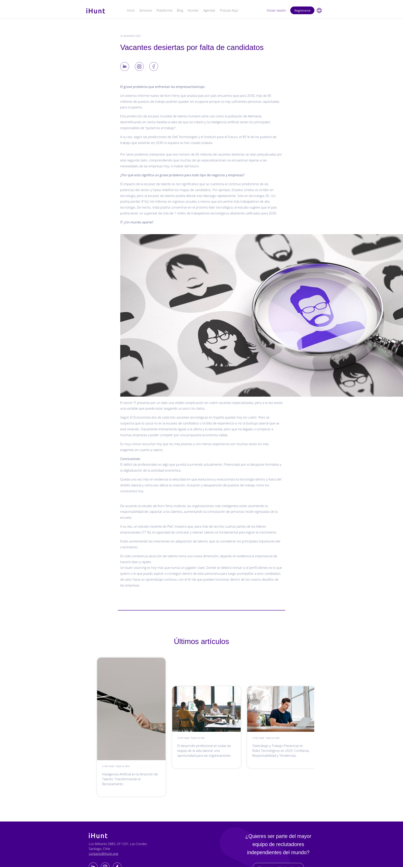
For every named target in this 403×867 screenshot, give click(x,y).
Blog (180, 10)
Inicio (131, 10)
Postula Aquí (229, 10)
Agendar (209, 10)
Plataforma (164, 10)
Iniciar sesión (276, 10)
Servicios (145, 10)
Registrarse (302, 10)
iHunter (193, 10)
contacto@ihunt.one (103, 853)
